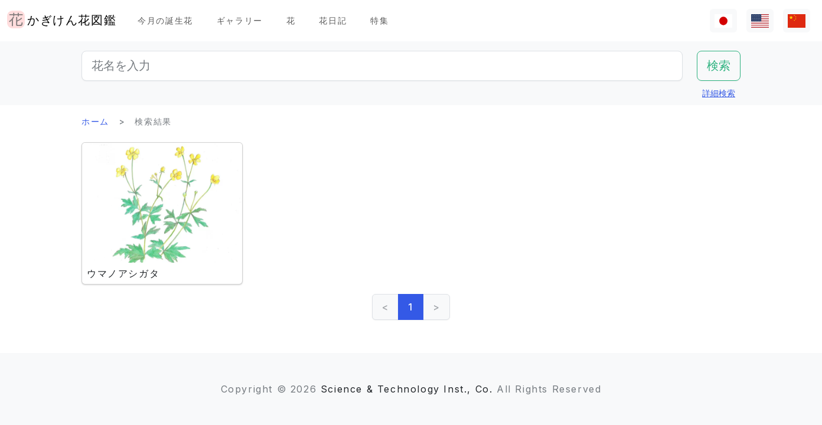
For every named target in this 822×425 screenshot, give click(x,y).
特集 (379, 20)
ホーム (95, 121)
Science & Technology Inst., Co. (407, 389)
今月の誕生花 (165, 20)
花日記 (333, 20)
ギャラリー (240, 20)
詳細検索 (718, 93)
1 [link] (410, 307)
